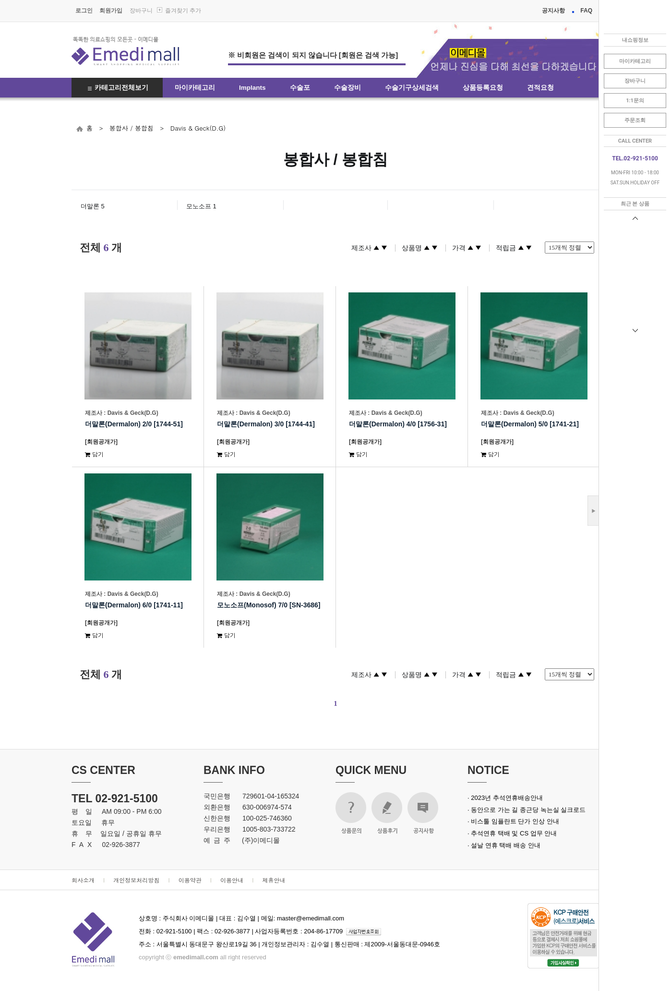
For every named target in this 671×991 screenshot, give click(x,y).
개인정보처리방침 (136, 880)
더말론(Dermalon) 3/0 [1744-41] (266, 424)
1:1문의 (635, 100)
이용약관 (190, 880)
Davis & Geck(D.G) (198, 128)
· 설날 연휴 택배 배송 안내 (503, 845)
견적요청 (540, 87)
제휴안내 (273, 880)
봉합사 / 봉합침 (131, 128)
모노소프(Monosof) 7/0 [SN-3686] (268, 605)
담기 (94, 454)
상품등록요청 (483, 87)
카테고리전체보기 (121, 87)
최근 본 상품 (635, 204)
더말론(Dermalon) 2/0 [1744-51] (134, 424)
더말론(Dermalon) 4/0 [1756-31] (398, 424)
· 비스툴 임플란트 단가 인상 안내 (513, 821)
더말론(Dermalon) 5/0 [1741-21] (530, 424)
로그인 (84, 10)
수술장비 (347, 87)
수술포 (300, 87)
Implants (252, 87)
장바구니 (141, 10)
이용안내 (231, 880)
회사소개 (83, 880)
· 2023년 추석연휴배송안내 (505, 797)
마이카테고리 (195, 87)
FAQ (586, 10)
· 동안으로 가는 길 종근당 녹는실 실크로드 (526, 809)
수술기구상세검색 (412, 87)
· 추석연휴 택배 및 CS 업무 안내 (512, 833)
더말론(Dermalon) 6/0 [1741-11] (134, 605)
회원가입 (110, 10)
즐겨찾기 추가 (183, 10)
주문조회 (635, 120)
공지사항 (553, 10)
